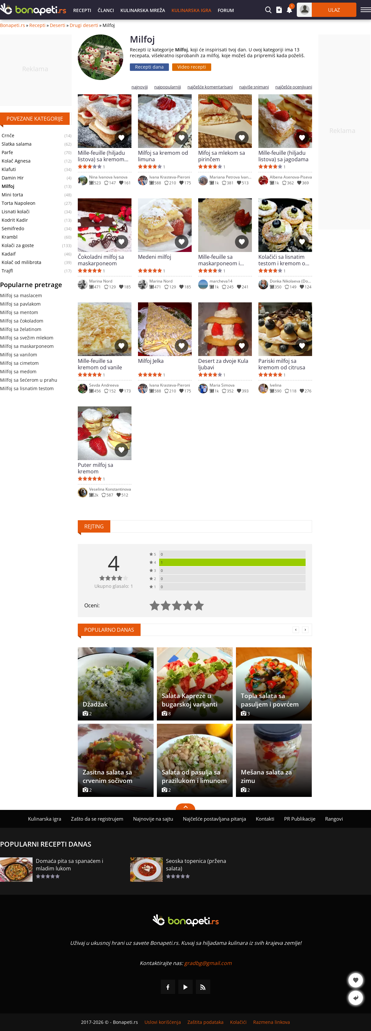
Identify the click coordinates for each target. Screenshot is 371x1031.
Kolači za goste (18, 245)
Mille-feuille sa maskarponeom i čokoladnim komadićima (219, 260)
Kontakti (265, 818)
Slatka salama (17, 144)
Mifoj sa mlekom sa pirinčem (221, 156)
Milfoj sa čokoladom (21, 321)
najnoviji (139, 87)
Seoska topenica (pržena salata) (196, 864)
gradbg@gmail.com (208, 963)
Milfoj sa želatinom (20, 329)
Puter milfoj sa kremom (95, 468)
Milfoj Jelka (151, 361)
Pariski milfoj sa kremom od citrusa (281, 364)
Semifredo (13, 228)
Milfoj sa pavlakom (20, 304)
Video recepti (191, 67)
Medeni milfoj (154, 257)
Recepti (82, 10)
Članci (106, 10)
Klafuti (9, 169)
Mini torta (12, 194)
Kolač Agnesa (16, 161)
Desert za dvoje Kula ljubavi (223, 364)
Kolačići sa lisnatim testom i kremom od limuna (283, 260)
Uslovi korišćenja (162, 1022)
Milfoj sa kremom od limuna (163, 156)
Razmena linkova (271, 1022)
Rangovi (334, 818)
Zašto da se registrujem (97, 818)
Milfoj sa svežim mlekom (26, 338)
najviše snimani (254, 87)
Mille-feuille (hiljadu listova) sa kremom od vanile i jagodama (103, 156)
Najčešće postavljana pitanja (214, 818)
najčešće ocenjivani (293, 87)
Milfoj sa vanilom (18, 354)
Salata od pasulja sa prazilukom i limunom (194, 776)
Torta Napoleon (18, 203)
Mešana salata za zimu (266, 776)
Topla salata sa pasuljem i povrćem (270, 700)
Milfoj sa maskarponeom (27, 346)
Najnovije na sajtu (153, 818)
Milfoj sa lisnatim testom (27, 388)
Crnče (8, 135)
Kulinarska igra (191, 10)
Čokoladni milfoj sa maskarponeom (101, 260)
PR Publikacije (299, 818)
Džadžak (95, 704)
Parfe (7, 152)
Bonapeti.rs (12, 25)
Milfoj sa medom (18, 371)
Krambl (10, 237)
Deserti (57, 25)
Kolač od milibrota (21, 262)
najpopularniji (167, 87)
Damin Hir (13, 177)
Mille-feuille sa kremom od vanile (100, 364)
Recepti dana (149, 67)
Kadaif (9, 254)
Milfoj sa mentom (19, 312)
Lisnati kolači (16, 211)
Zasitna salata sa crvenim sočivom (107, 776)
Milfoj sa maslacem (21, 295)
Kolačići (238, 1022)
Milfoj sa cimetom (19, 363)
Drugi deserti (84, 25)
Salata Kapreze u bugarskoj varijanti (189, 700)
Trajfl (7, 270)
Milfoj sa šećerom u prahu (28, 380)
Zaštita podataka (205, 1022)
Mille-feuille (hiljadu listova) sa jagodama (283, 156)
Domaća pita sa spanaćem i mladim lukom (69, 864)
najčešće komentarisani (210, 87)
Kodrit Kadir (15, 220)
